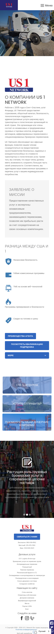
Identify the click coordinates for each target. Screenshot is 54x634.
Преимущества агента (20, 336)
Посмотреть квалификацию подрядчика (27, 345)
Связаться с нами (27, 536)
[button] (46, 5)
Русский (42, 631)
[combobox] (44, 631)
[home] (9, 5)
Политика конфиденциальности (27, 629)
